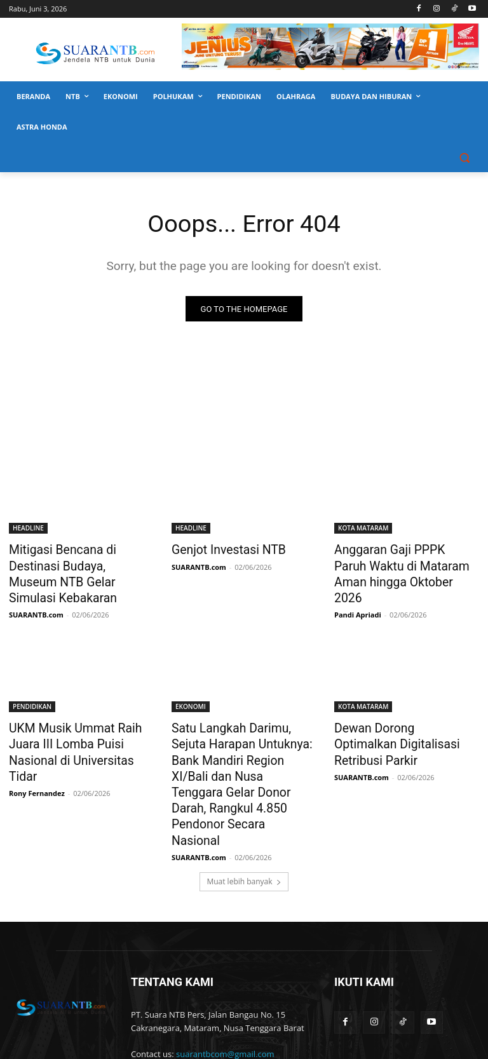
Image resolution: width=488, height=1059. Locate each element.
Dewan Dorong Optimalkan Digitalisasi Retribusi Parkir (398, 712)
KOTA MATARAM (363, 528)
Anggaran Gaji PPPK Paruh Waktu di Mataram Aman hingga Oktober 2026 (398, 563)
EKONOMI (190, 684)
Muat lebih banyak (244, 816)
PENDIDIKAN (32, 684)
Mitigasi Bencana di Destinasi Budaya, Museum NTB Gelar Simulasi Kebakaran (80, 563)
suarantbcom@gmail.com (225, 988)
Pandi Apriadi (357, 593)
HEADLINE (28, 528)
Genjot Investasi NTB (222, 549)
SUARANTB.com (36, 593)
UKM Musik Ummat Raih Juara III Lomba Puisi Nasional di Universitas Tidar (77, 719)
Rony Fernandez (37, 749)
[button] (464, 158)
